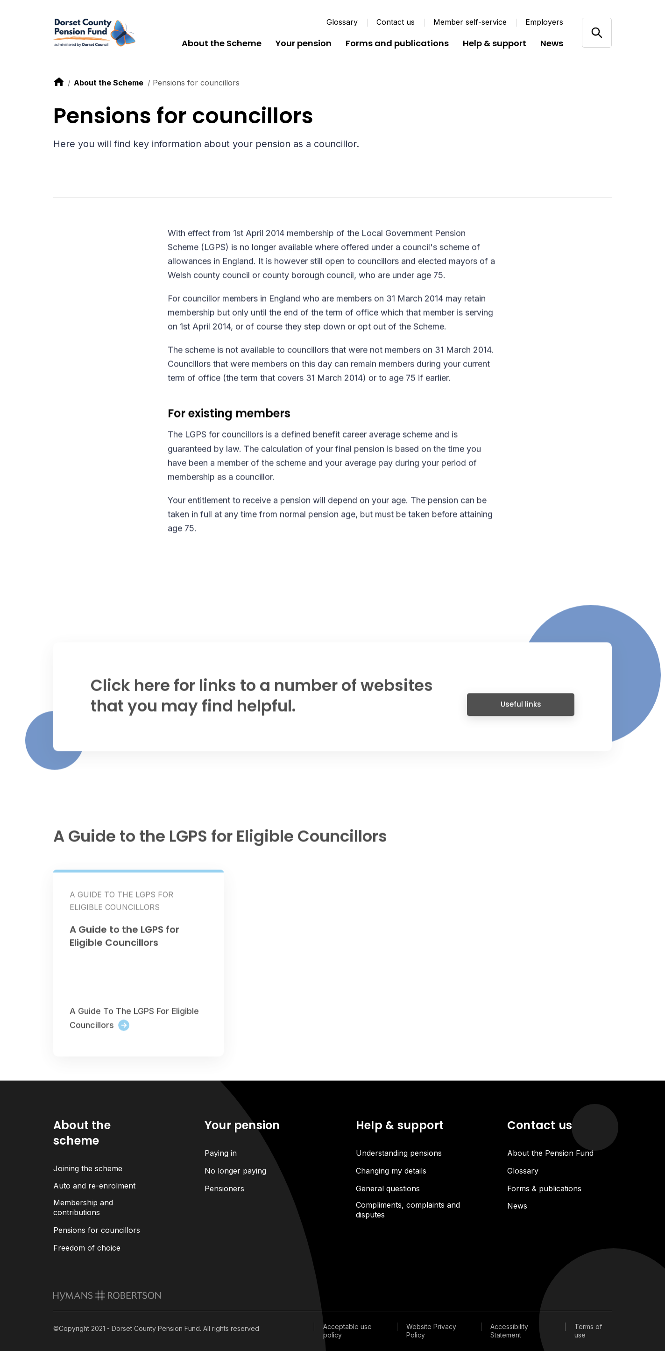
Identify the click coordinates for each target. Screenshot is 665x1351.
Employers (544, 22)
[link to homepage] (107, 1295)
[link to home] (58, 81)
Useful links (521, 709)
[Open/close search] (596, 32)
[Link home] (109, 33)
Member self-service (470, 22)
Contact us (395, 22)
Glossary (342, 22)
